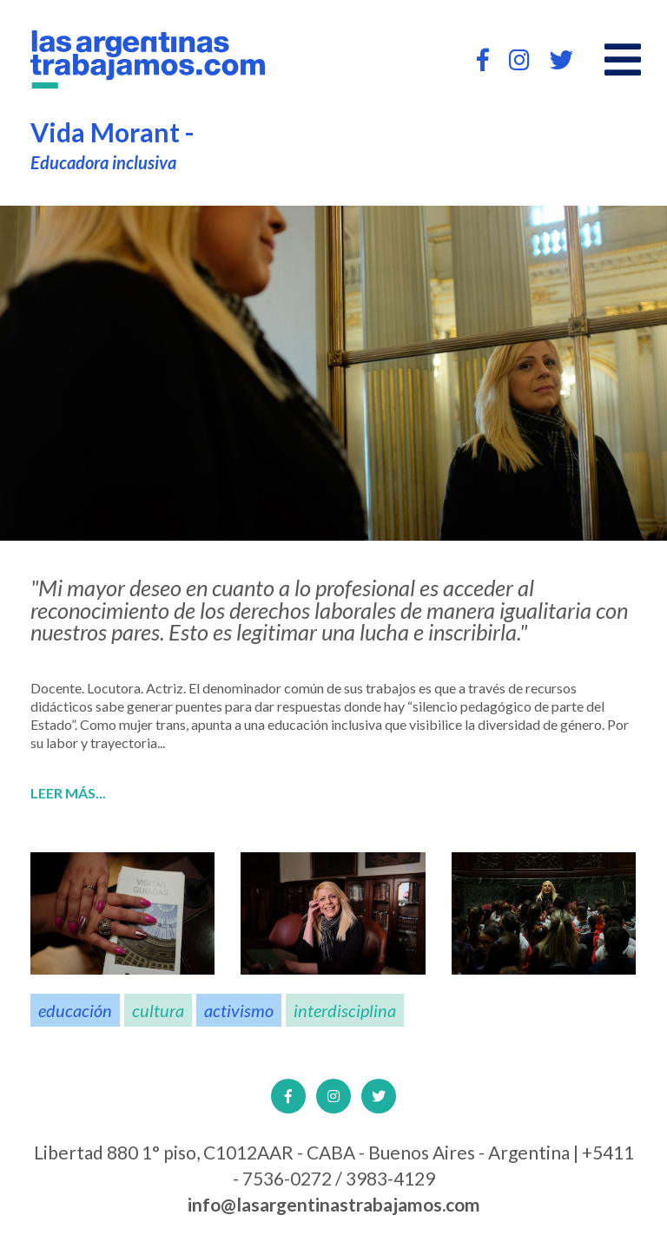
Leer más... (68, 793)
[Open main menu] (622, 60)
